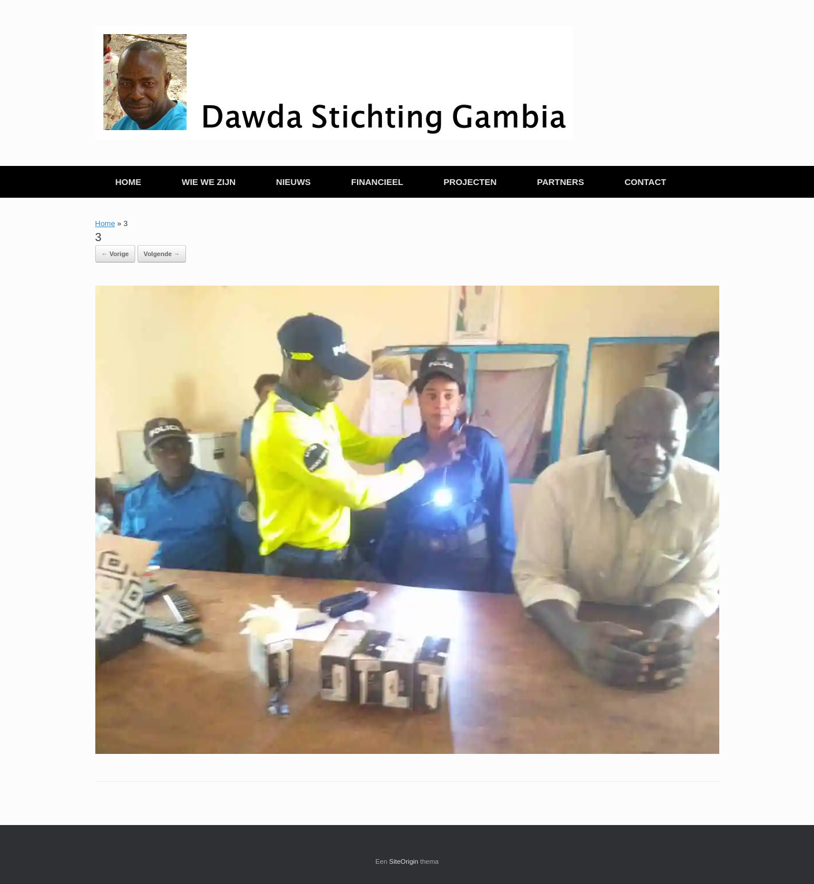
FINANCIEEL (377, 182)
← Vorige (115, 253)
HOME (129, 182)
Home (105, 223)
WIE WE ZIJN (209, 182)
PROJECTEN (470, 182)
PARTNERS (560, 182)
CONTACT (645, 182)
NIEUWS (293, 182)
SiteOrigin (404, 861)
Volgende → (162, 253)
